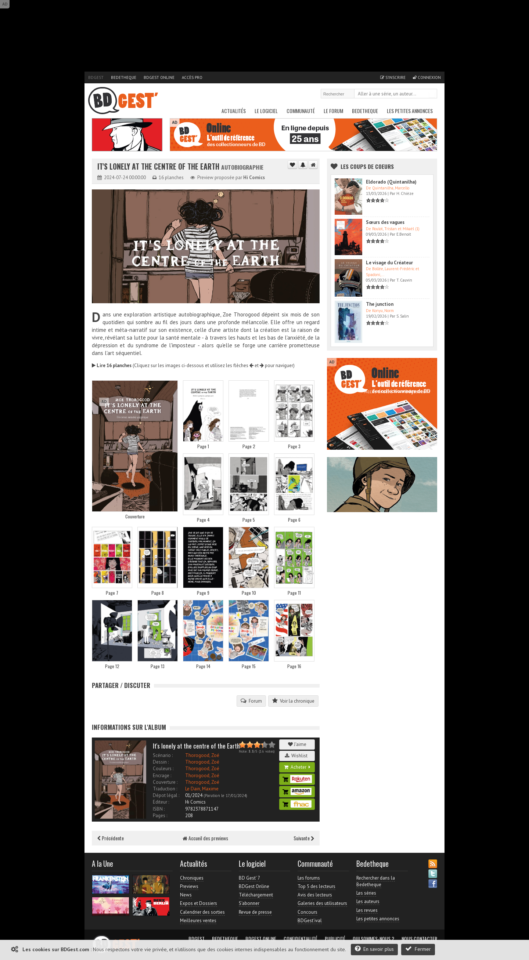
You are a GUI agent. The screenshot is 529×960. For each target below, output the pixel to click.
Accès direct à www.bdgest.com (397, 391)
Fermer (418, 948)
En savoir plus (374, 948)
